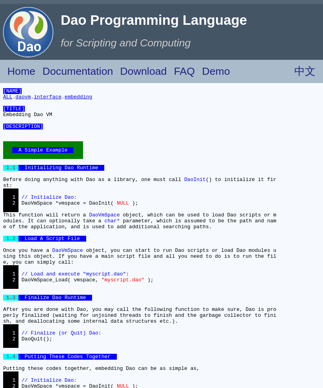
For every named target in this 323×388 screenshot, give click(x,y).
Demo (216, 71)
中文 (305, 71)
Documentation (77, 71)
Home (21, 71)
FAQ (184, 71)
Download (143, 71)
